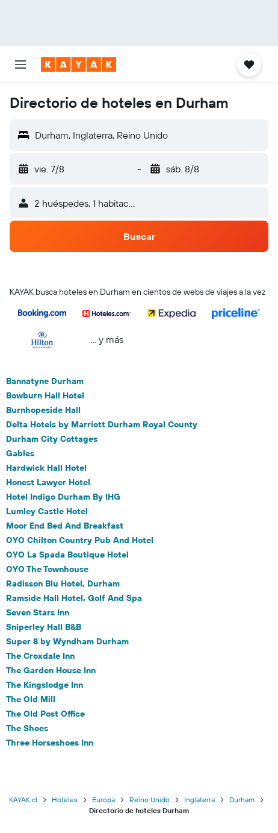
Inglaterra (199, 799)
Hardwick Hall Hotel (46, 467)
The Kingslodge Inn (44, 684)
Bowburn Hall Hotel (45, 395)
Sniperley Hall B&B (43, 626)
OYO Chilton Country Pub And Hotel (79, 540)
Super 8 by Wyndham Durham (67, 641)
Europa (103, 799)
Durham (242, 799)
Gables (20, 453)
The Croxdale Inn (40, 655)
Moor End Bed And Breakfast (64, 525)
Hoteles (65, 799)
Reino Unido (149, 799)
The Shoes (27, 728)
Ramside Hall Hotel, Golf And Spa (74, 598)
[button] (20, 64)
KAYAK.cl (23, 799)
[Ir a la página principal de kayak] (78, 64)
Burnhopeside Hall (43, 409)
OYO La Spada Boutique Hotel (67, 554)
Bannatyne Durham (45, 381)
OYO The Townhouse (47, 569)
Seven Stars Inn (37, 612)
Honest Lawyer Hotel (48, 482)
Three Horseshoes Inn (49, 742)
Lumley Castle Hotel (47, 511)
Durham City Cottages (51, 438)
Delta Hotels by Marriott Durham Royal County (101, 424)
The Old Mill (30, 699)
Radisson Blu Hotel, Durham (63, 583)
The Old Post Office (45, 713)
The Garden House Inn (51, 670)
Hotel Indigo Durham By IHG (63, 496)
